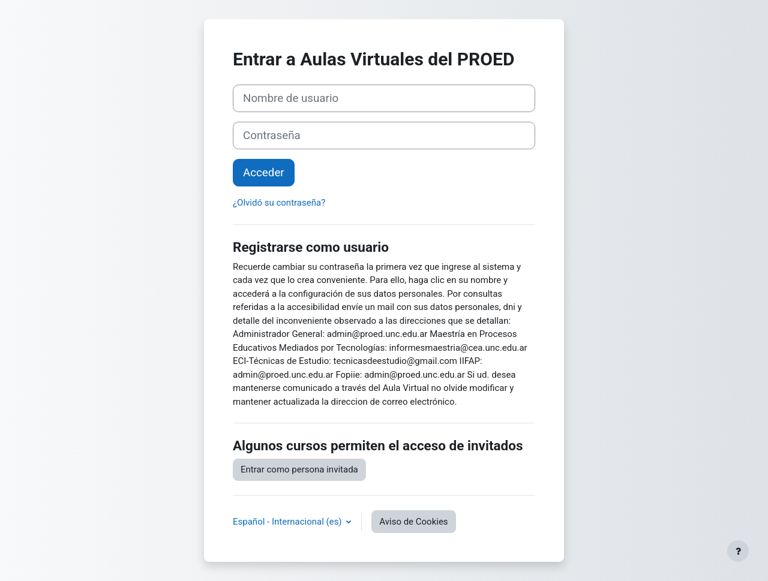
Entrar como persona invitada (299, 469)
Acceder (263, 172)
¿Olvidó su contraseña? (279, 202)
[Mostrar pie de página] (738, 551)
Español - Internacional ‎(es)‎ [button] (288, 521)
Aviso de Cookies (413, 521)
